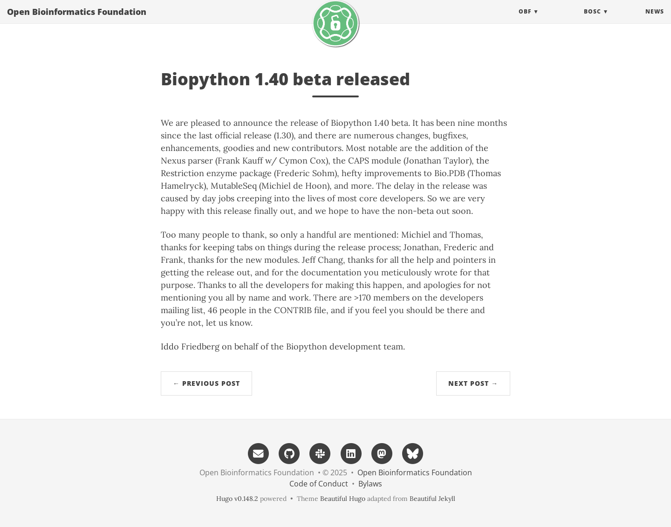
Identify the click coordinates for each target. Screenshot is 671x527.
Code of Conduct (318, 484)
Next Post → (473, 383)
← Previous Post (206, 383)
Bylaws (370, 484)
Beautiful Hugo (342, 498)
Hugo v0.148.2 (237, 498)
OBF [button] (525, 21)
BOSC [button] (592, 21)
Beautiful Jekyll (432, 498)
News (654, 21)
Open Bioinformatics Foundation (76, 21)
